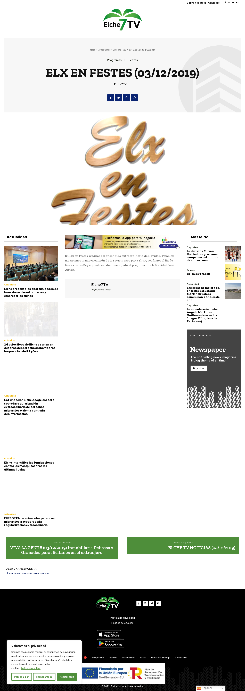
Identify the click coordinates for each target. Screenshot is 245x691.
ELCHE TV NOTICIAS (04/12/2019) (201, 547)
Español (204, 688)
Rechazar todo (44, 677)
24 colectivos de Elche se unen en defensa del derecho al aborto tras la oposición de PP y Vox (29, 348)
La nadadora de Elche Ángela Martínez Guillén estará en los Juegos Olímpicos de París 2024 (202, 315)
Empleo (191, 270)
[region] (44, 662)
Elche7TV (120, 84)
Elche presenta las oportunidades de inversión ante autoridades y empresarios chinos (31, 292)
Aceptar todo (67, 677)
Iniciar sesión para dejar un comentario (28, 573)
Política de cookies (30, 668)
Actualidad (10, 285)
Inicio (91, 49)
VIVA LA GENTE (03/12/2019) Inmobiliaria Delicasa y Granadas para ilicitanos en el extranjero (61, 550)
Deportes (192, 247)
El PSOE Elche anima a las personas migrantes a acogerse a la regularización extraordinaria (29, 521)
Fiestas (117, 49)
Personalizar (21, 677)
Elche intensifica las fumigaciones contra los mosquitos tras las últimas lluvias (29, 466)
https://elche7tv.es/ (101, 289)
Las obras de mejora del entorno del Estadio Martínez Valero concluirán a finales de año (203, 294)
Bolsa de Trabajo (198, 274)
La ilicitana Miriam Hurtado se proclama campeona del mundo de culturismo (202, 255)
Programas (104, 49)
